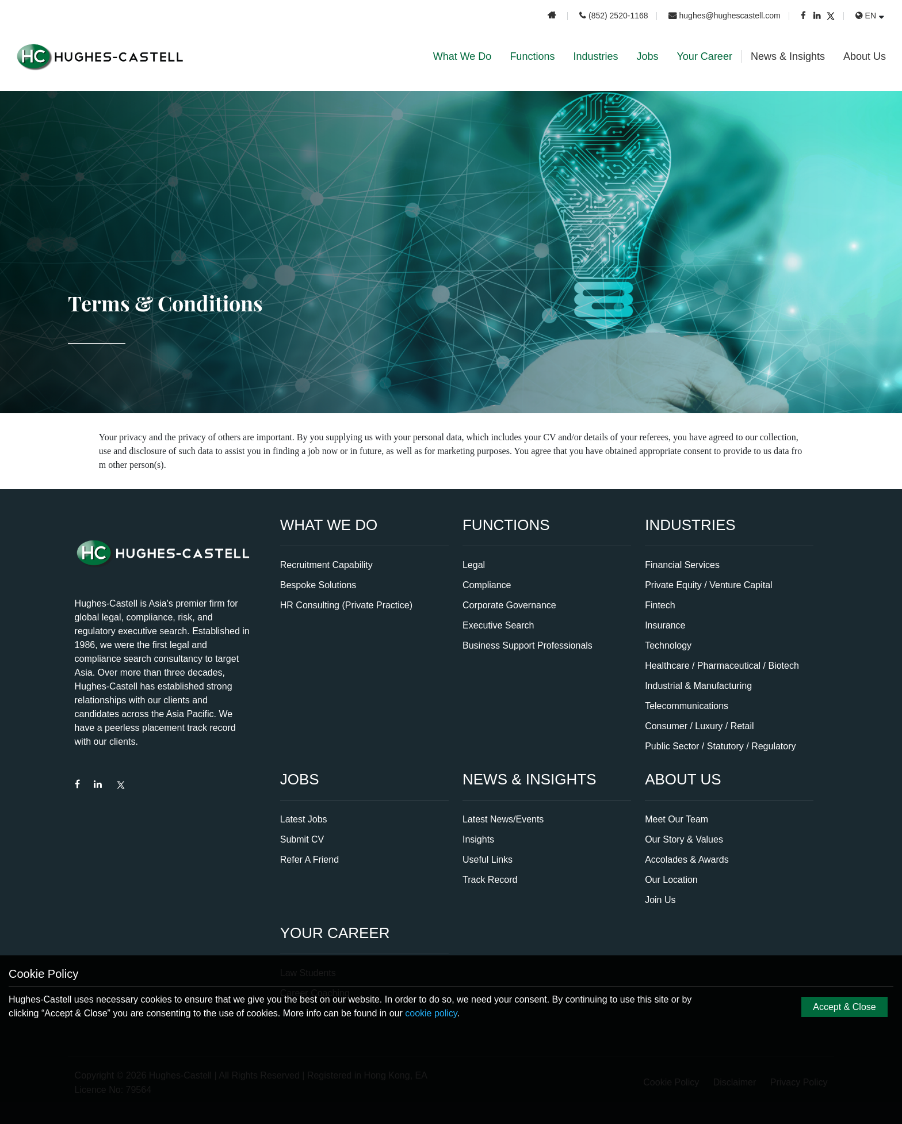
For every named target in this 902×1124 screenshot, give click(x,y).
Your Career (704, 56)
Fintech (660, 605)
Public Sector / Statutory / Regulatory (720, 746)
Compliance (487, 585)
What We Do (462, 56)
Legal (474, 565)
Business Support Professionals (528, 645)
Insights (478, 839)
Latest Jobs (303, 819)
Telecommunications (686, 706)
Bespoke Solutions (318, 585)
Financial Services (682, 565)
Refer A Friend (309, 859)
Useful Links (488, 859)
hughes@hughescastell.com (724, 15)
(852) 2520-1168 (613, 15)
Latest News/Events (503, 819)
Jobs (647, 56)
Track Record (490, 880)
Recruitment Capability (326, 565)
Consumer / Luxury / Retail (699, 726)
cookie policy (431, 1013)
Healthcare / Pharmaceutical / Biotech (722, 665)
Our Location (671, 880)
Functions (532, 56)
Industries (595, 56)
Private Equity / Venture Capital (708, 585)
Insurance (665, 625)
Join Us (660, 900)
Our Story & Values (684, 839)
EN (865, 15)
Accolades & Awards (687, 859)
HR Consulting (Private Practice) (346, 605)
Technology (668, 645)
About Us (864, 56)
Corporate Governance (509, 605)
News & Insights (788, 56)
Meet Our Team (676, 819)
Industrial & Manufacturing (698, 686)
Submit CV (302, 839)
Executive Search (498, 625)
